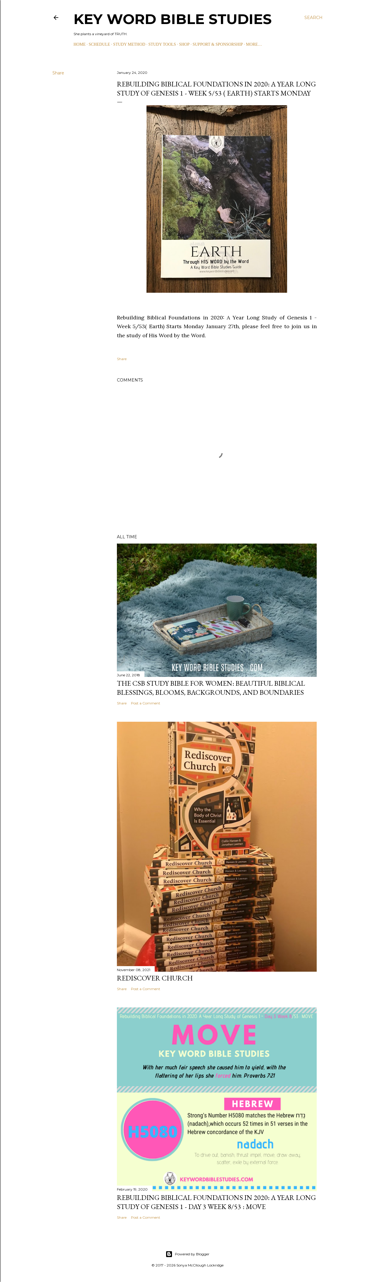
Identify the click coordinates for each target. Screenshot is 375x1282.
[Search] (313, 18)
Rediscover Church (155, 978)
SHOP (184, 44)
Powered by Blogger (187, 1254)
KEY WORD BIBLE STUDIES (173, 19)
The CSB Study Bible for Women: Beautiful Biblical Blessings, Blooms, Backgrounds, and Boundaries (211, 688)
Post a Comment (145, 703)
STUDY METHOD (129, 44)
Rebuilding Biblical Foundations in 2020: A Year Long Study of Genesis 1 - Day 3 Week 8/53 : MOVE (216, 1202)
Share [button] (58, 73)
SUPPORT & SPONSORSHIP (217, 44)
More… (254, 44)
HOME (80, 44)
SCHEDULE (99, 44)
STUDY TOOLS (162, 44)
